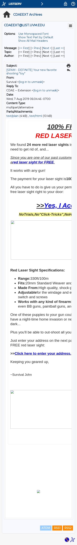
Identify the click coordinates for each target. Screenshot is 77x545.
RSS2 (67, 528)
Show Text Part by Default (35, 37)
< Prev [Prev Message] (35, 48)
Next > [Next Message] (47, 48)
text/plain (12, 116)
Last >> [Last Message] (59, 48)
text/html (35, 116)
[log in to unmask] (31, 82)
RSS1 (57, 528)
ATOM (46, 528)
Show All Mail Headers (33, 41)
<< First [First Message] (24, 48)
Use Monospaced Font (33, 34)
